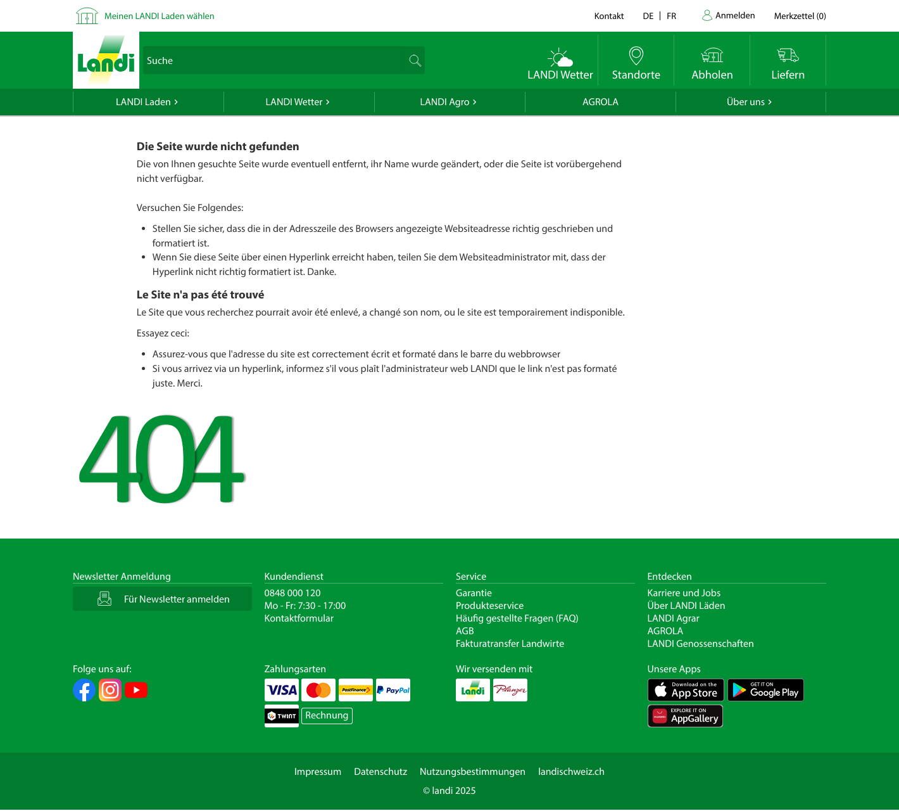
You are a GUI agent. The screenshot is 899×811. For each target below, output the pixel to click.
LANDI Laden (143, 102)
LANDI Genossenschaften (701, 643)
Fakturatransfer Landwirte (510, 643)
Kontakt (609, 16)
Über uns (746, 102)
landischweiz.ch (571, 771)
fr (671, 16)
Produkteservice (490, 605)
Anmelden (735, 15)
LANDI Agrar (674, 618)
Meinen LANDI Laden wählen (159, 16)
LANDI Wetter (294, 102)
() (800, 16)
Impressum (317, 771)
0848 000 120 (293, 593)
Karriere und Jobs (684, 593)
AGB (465, 631)
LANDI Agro (444, 102)
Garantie (474, 593)
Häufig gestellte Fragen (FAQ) (517, 618)
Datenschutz (380, 771)
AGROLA (600, 102)
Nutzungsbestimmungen (472, 771)
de (648, 16)
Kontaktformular (299, 618)
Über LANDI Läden (687, 605)
